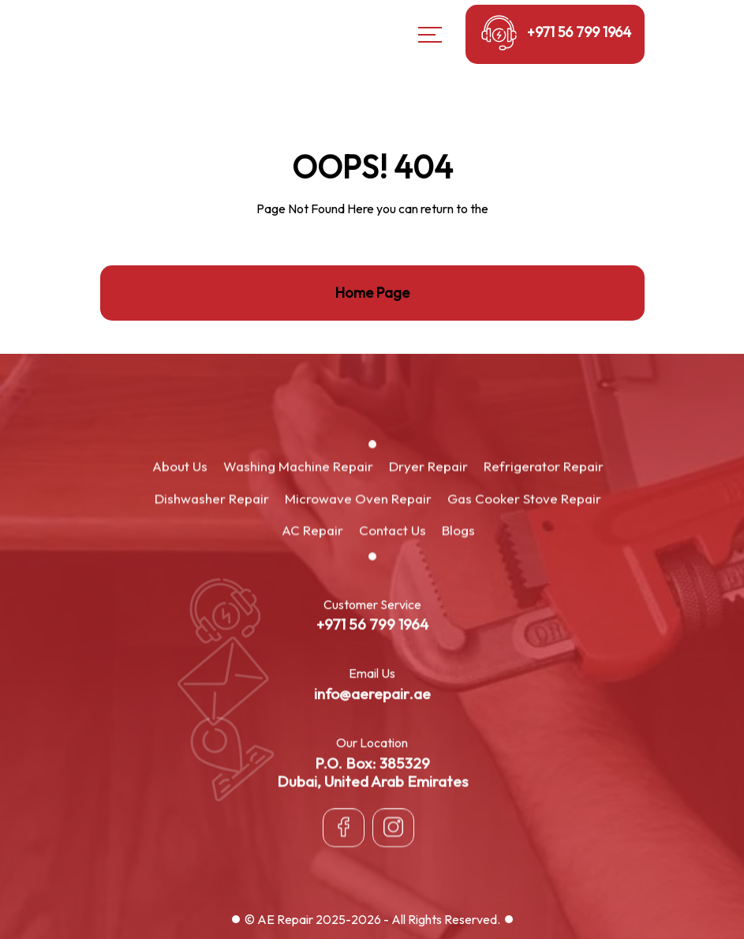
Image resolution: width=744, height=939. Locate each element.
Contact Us (392, 531)
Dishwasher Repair (212, 498)
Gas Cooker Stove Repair (524, 498)
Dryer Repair (428, 467)
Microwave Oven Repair (358, 498)
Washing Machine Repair (298, 467)
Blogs (458, 531)
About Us (179, 467)
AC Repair (312, 531)
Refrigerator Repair (544, 467)
